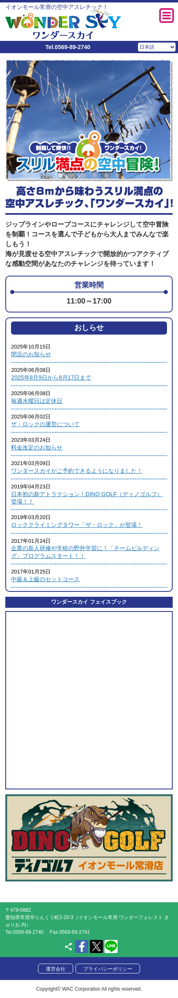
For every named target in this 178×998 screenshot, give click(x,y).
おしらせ (89, 328)
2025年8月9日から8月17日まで (51, 377)
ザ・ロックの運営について (45, 424)
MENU (166, 15)
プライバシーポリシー (107, 969)
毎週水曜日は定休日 (36, 401)
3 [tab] (83, 175)
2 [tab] (72, 175)
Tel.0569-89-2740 (67, 47)
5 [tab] (106, 175)
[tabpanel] (89, 120)
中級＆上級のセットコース (45, 579)
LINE (111, 946)
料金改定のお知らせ (36, 447)
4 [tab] (94, 175)
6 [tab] (117, 175)
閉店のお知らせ (31, 354)
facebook (81, 946)
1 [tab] (60, 175)
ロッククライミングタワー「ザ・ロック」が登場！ (76, 524)
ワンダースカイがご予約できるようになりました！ (76, 471)
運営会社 (55, 969)
